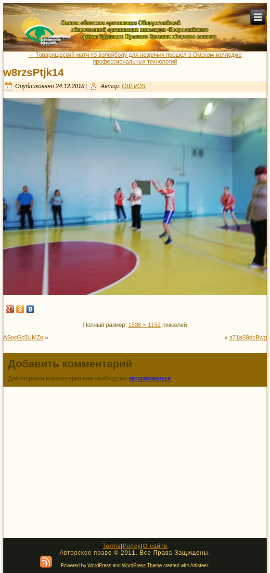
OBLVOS (133, 86)
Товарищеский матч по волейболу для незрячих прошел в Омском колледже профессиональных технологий (135, 58)
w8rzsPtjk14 (33, 72)
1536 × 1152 (145, 325)
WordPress (99, 565)
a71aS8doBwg (248, 337)
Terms (112, 546)
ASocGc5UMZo (23, 337)
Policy (132, 546)
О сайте (155, 546)
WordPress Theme (142, 565)
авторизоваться (149, 378)
